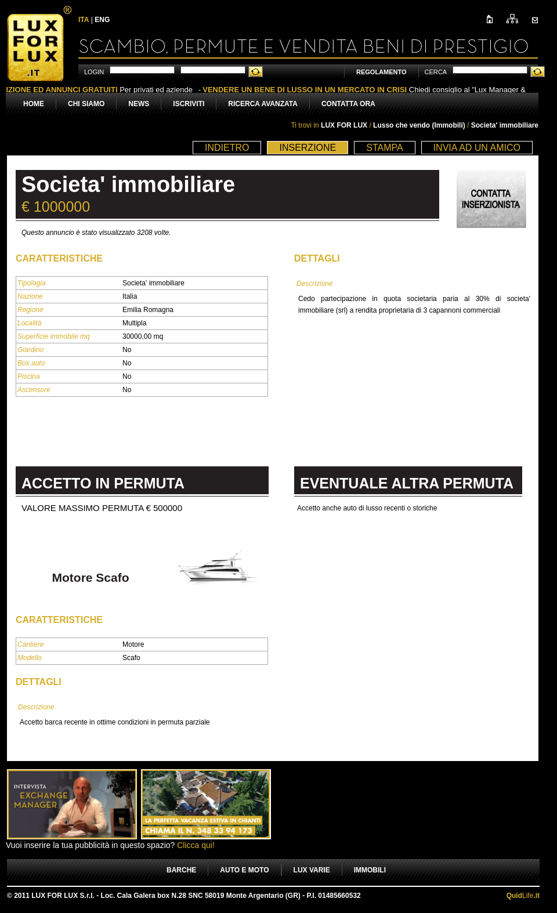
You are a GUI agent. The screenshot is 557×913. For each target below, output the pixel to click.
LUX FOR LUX (344, 125)
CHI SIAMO (86, 104)
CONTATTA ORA (348, 104)
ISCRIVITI (188, 104)
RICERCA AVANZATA (263, 104)
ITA (83, 20)
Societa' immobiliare (504, 125)
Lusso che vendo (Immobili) (420, 125)
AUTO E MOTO (244, 870)
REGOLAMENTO (381, 71)
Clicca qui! (196, 845)
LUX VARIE (312, 870)
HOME (33, 104)
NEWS (138, 104)
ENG (102, 20)
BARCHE (181, 870)
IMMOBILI (370, 870)
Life (523, 896)
